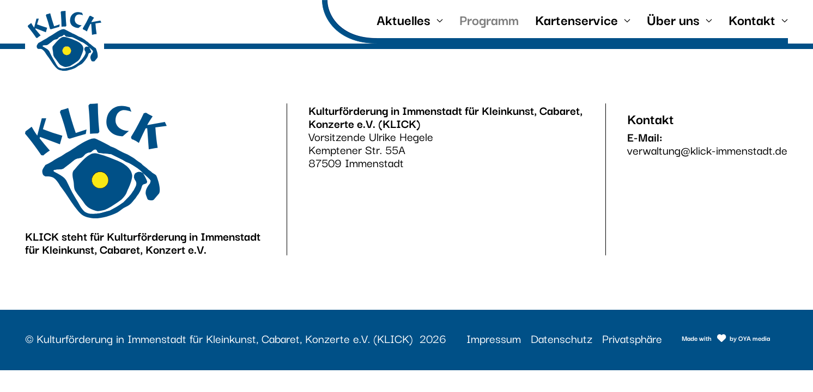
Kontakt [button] (758, 19)
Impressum (493, 338)
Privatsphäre (632, 338)
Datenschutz (561, 338)
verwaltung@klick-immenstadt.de (707, 149)
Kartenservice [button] (582, 19)
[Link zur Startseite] (64, 41)
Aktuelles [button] (410, 19)
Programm (489, 19)
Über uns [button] (679, 19)
